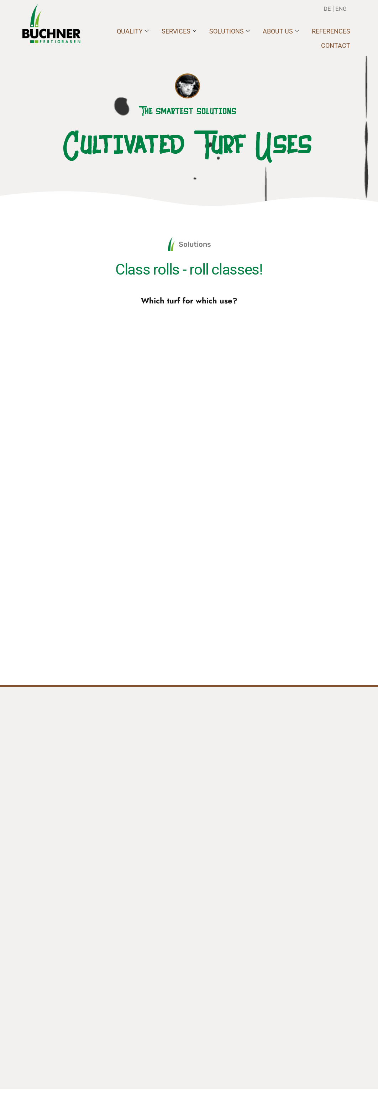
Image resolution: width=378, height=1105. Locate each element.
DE (328, 8)
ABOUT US (281, 31)
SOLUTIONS (229, 31)
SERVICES (179, 31)
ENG (341, 8)
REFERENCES (331, 31)
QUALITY (133, 31)
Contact (335, 45)
